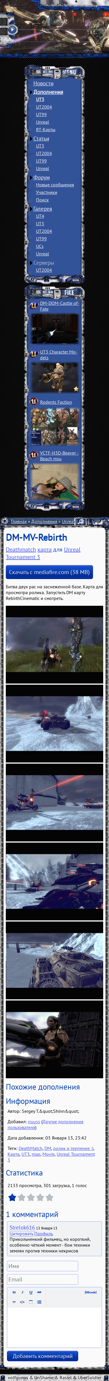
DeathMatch (30, 1148)
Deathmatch (21, 549)
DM (47, 1148)
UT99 (41, 114)
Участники (46, 192)
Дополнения (48, 92)
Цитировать (21, 1233)
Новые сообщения (55, 185)
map (36, 1154)
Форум (41, 177)
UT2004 (44, 107)
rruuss (34, 1121)
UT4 (40, 216)
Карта (13, 1154)
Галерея (42, 208)
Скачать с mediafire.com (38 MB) (49, 572)
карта (44, 549)
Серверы (43, 262)
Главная (19, 521)
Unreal (42, 122)
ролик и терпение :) (73, 1148)
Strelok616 (22, 1227)
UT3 (40, 99)
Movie (48, 1154)
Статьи (41, 138)
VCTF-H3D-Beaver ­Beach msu (59, 455)
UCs (40, 246)
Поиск (42, 200)
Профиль (43, 1233)
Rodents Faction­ (56, 402)
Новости (43, 83)
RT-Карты (46, 129)
